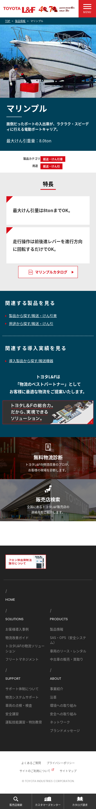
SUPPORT (12, 678)
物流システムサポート (22, 697)
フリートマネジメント (22, 659)
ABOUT (55, 678)
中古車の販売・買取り (66, 659)
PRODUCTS (59, 619)
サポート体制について (22, 688)
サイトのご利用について (34, 771)
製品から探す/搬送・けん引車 (33, 315)
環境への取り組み (63, 705)
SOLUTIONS (14, 619)
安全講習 (12, 713)
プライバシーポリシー (61, 763)
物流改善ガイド (17, 637)
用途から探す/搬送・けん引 (31, 323)
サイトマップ (68, 771)
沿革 (53, 697)
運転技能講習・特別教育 (23, 721)
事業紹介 (56, 688)
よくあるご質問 (31, 763)
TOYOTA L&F (19, 10)
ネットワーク (60, 721)
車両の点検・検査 (18, 705)
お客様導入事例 (17, 629)
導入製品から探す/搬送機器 (31, 360)
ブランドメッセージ (65, 730)
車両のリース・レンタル (68, 650)
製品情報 (56, 629)
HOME (10, 599)
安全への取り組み (63, 713)
